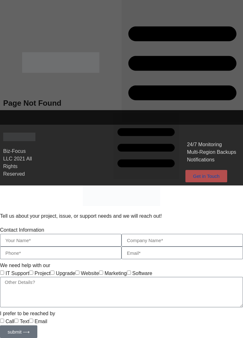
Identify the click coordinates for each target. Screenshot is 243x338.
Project (42, 273)
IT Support (17, 273)
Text (24, 321)
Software (142, 273)
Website (90, 273)
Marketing (115, 273)
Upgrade (65, 273)
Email (40, 321)
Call (9, 321)
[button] (182, 61)
